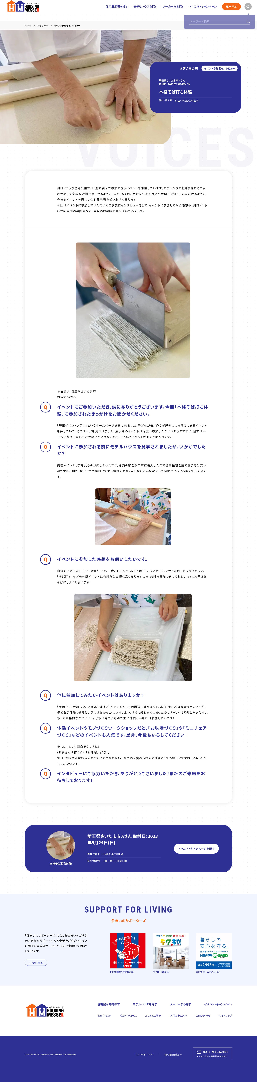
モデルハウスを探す (145, 10)
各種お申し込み (178, 1015)
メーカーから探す (173, 10)
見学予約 (231, 11)
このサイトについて (145, 1054)
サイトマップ (225, 1015)
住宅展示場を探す (117, 10)
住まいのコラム (128, 1015)
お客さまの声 (104, 1015)
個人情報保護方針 (173, 1054)
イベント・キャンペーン (203, 10)
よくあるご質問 (153, 1015)
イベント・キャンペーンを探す (196, 848)
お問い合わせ (203, 1015)
